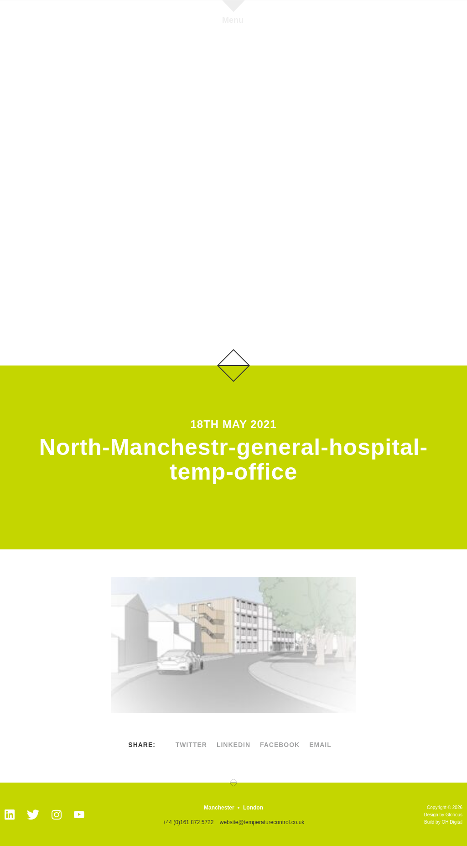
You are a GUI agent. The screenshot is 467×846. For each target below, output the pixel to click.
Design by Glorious (443, 814)
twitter (191, 744)
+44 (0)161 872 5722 (188, 822)
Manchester (219, 807)
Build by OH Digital (443, 822)
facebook (280, 744)
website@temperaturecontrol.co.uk (262, 822)
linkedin (233, 744)
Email (320, 744)
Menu (233, 20)
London (253, 807)
